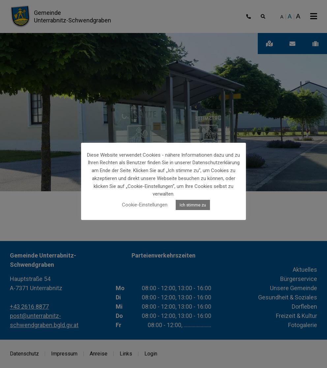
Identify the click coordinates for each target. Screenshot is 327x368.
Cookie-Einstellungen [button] (144, 205)
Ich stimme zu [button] (193, 204)
